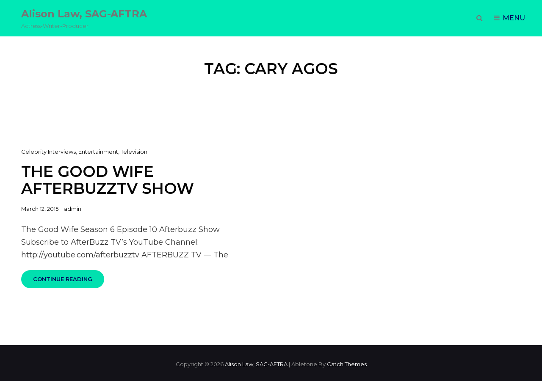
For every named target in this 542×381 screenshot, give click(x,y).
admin (72, 208)
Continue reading (68, 282)
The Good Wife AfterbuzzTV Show (107, 180)
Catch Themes (347, 364)
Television (134, 151)
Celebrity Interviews (48, 151)
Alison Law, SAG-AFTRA (84, 14)
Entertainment (98, 151)
